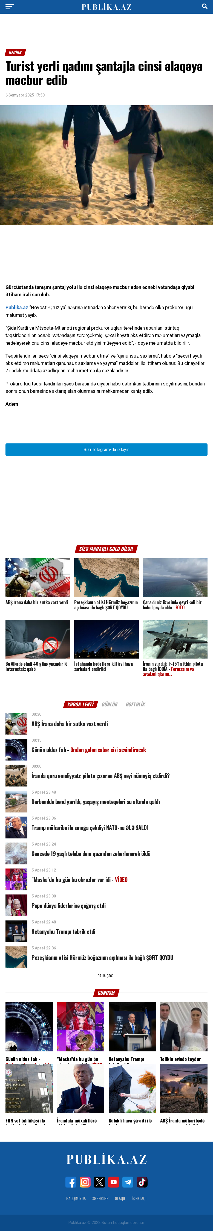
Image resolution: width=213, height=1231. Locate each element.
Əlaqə (120, 1198)
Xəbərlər (100, 1198)
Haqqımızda (76, 1198)
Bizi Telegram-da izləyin (106, 449)
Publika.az (16, 307)
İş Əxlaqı (139, 1198)
